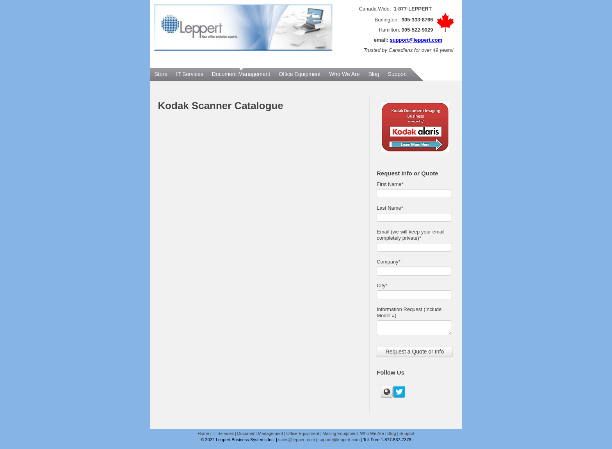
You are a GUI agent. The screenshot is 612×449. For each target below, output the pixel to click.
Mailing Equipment (340, 433)
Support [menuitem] (397, 74)
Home (203, 433)
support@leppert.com (416, 40)
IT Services (223, 433)
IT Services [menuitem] (189, 74)
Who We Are (372, 433)
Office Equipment (302, 433)
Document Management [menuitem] (241, 74)
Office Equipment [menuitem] (299, 74)
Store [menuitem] (161, 74)
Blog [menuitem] (373, 74)
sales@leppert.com (296, 439)
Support (407, 433)
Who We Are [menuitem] (344, 74)
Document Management (260, 433)
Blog (392, 433)
